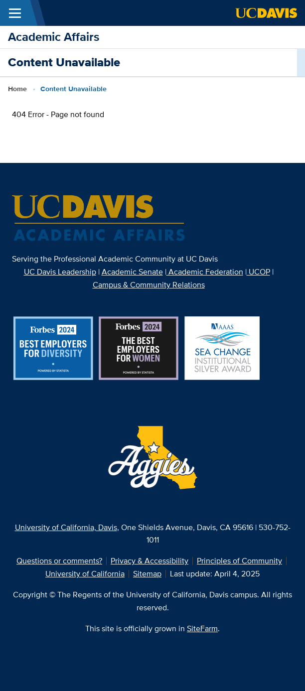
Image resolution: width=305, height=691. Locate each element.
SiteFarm (202, 628)
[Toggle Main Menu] (15, 13)
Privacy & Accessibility (149, 560)
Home (17, 89)
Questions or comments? (59, 560)
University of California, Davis (66, 527)
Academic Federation (204, 271)
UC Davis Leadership (60, 271)
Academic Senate (132, 271)
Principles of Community (239, 560)
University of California (85, 573)
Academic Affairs (53, 36)
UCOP (258, 271)
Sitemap (147, 573)
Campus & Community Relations (149, 284)
